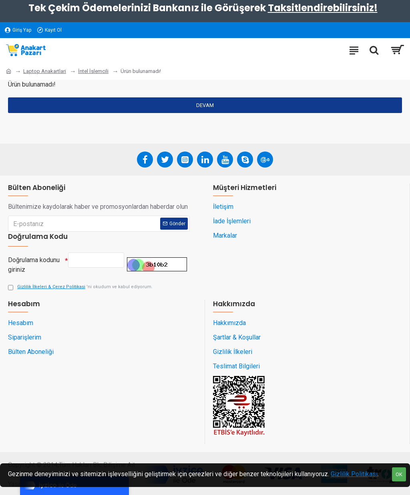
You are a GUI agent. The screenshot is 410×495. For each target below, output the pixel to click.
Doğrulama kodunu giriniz (34, 264)
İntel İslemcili (93, 71)
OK (399, 474)
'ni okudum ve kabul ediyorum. (80, 287)
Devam (205, 105)
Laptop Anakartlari (44, 71)
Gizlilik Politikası (354, 474)
